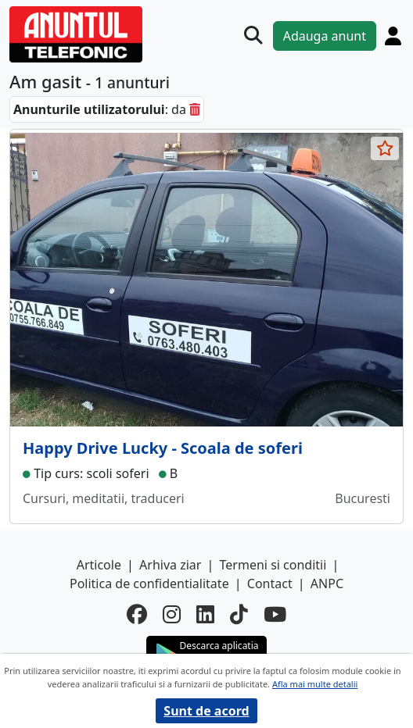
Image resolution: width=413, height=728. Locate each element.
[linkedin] (205, 614)
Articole (99, 564)
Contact (270, 583)
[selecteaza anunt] (385, 148)
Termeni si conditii (273, 564)
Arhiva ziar (170, 564)
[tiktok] (239, 614)
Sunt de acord (206, 710)
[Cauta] (253, 36)
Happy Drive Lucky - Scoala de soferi (163, 448)
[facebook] (137, 614)
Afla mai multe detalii (314, 684)
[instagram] (172, 614)
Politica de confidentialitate (149, 583)
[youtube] (275, 614)
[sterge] (194, 109)
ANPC (327, 583)
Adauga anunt (324, 36)
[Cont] (393, 35)
